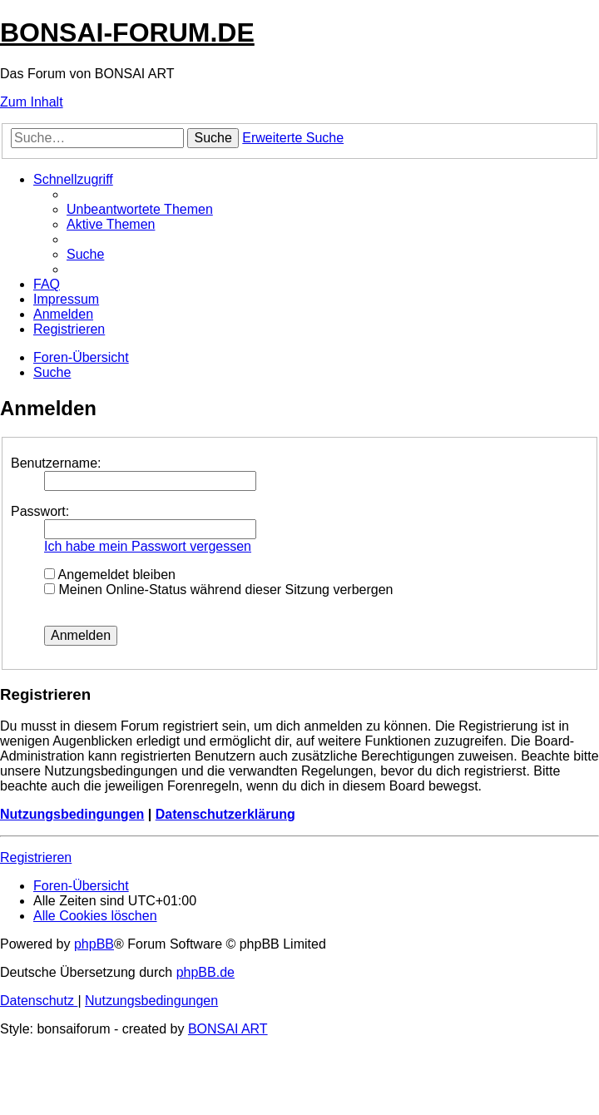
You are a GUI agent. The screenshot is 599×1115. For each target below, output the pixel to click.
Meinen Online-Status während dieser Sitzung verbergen (218, 589)
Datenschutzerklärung (225, 814)
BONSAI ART (228, 1029)
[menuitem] (140, 209)
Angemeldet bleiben (110, 574)
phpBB (94, 944)
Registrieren (36, 857)
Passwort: (40, 511)
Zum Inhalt (31, 102)
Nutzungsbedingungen (72, 814)
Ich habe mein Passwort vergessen (147, 546)
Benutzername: (56, 463)
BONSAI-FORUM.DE (127, 32)
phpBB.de (205, 972)
